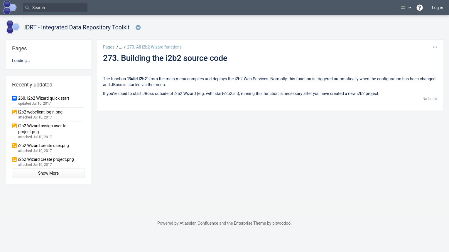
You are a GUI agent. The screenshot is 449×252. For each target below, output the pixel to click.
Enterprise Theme (250, 223)
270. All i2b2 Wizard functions (154, 47)
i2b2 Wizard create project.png (46, 159)
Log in (437, 7)
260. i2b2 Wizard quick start (43, 98)
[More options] (434, 47)
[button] (119, 47)
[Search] (55, 7)
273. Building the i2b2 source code (165, 58)
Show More (48, 173)
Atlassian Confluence (199, 223)
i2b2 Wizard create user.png (43, 145)
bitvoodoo (281, 223)
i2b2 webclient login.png (40, 112)
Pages (108, 47)
